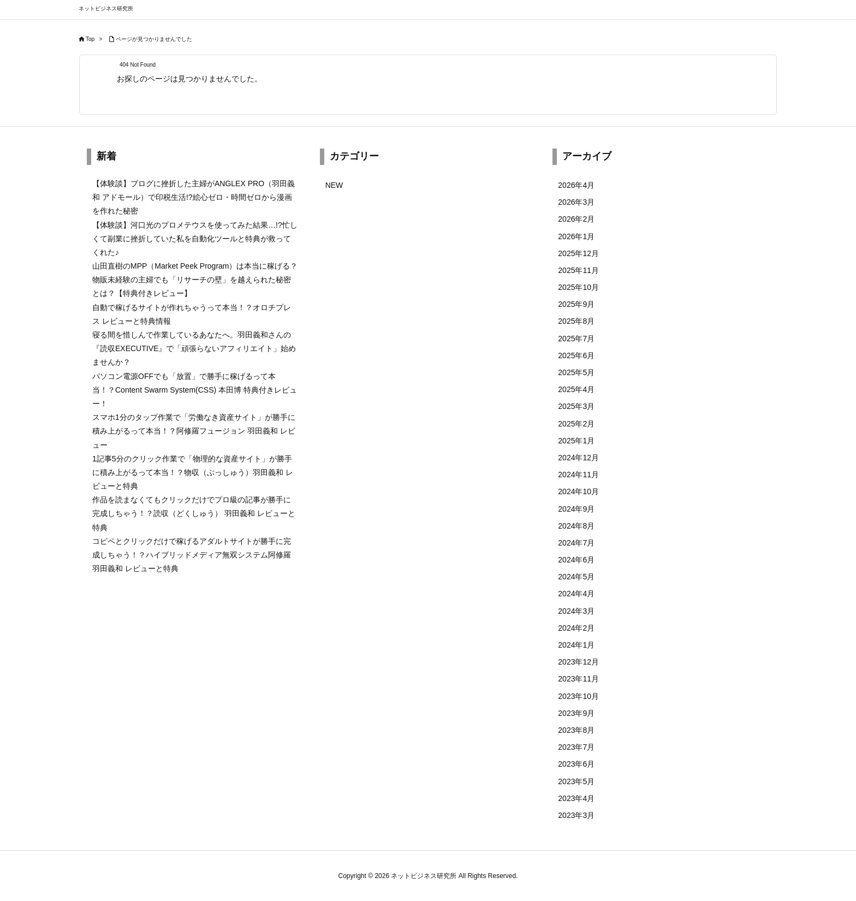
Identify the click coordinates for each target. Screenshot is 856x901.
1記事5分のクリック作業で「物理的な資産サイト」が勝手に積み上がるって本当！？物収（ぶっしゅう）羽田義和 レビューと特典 (192, 472)
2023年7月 (576, 747)
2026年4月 (576, 185)
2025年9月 (576, 304)
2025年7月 (576, 338)
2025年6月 (576, 355)
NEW (334, 185)
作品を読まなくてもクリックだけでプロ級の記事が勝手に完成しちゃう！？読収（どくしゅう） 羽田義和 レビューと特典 (193, 513)
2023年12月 (578, 661)
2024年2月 (576, 628)
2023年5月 (576, 781)
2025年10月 (578, 287)
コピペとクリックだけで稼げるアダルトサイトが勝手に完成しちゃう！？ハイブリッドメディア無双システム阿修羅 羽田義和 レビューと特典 (191, 555)
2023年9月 (576, 713)
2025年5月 (576, 372)
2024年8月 (576, 525)
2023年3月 (576, 815)
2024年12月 (578, 457)
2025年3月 (576, 406)
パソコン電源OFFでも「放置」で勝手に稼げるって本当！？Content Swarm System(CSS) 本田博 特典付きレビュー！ (194, 390)
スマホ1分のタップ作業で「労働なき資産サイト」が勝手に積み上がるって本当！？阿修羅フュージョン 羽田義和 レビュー (193, 431)
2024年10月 (578, 491)
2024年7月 (576, 542)
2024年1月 (576, 645)
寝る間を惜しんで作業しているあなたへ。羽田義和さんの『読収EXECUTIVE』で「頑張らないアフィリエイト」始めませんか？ (194, 348)
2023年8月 (576, 730)
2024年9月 (576, 509)
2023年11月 (578, 678)
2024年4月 (576, 593)
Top (90, 39)
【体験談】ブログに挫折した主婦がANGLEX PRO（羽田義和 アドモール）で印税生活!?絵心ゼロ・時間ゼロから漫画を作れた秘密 (193, 197)
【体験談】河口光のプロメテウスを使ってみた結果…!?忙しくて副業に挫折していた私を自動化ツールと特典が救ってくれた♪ (195, 239)
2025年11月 (578, 270)
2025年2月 (576, 423)
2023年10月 (578, 696)
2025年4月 (576, 389)
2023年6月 (576, 764)
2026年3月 (576, 202)
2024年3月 (576, 611)
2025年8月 (576, 321)
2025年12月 (578, 253)
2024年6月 (576, 559)
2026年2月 (576, 219)
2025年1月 (576, 440)
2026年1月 (576, 236)
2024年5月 (576, 576)
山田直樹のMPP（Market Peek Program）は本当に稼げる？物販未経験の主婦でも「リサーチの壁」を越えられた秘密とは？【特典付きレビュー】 (195, 280)
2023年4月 (576, 798)
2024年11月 (578, 474)
